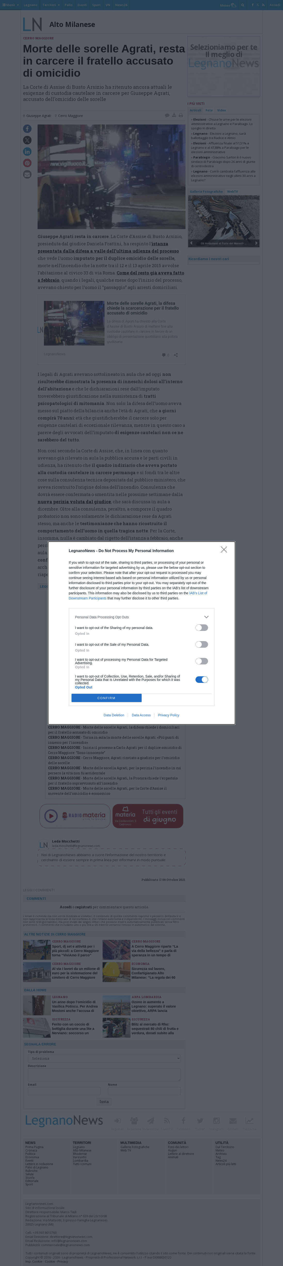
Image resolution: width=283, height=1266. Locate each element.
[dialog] (141, 633)
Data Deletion (114, 715)
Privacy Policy (168, 715)
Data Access (141, 715)
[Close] (225, 551)
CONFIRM (106, 698)
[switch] (201, 627)
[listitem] (141, 617)
